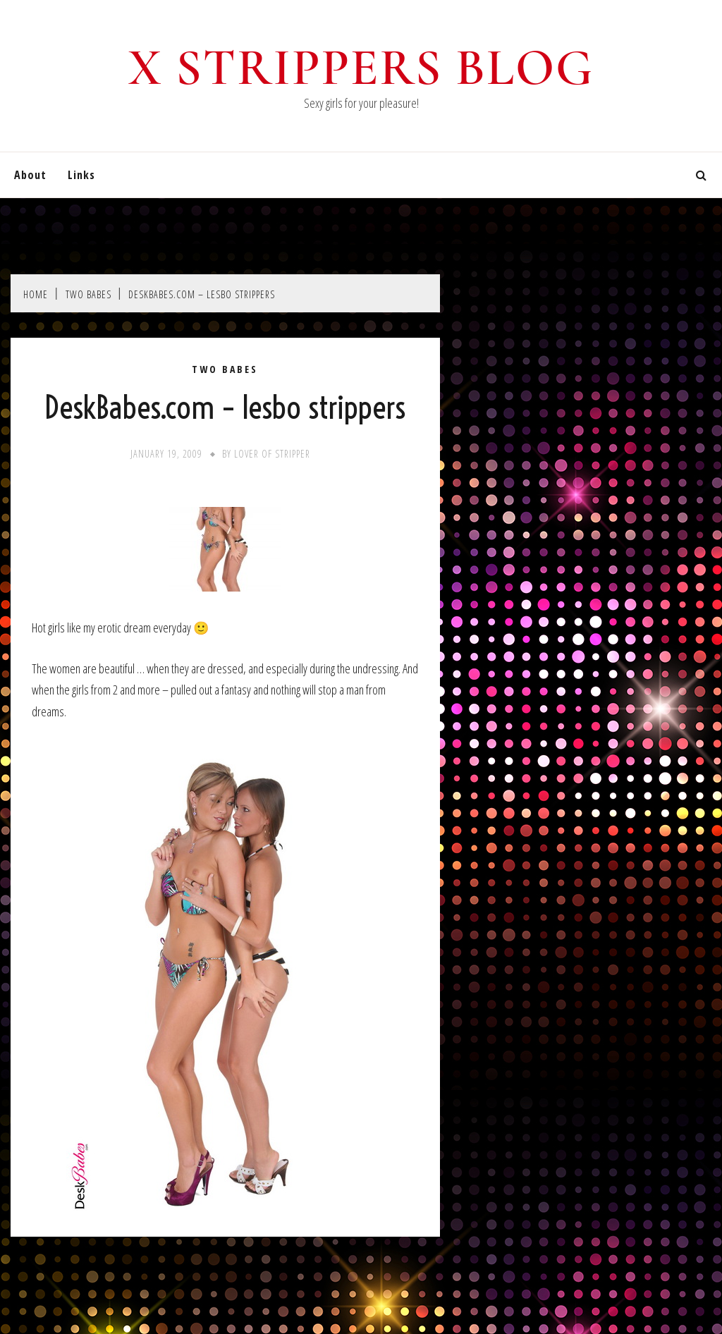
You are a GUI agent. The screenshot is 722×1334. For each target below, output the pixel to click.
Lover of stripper (272, 453)
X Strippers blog (361, 68)
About (30, 175)
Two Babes (225, 369)
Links (81, 175)
